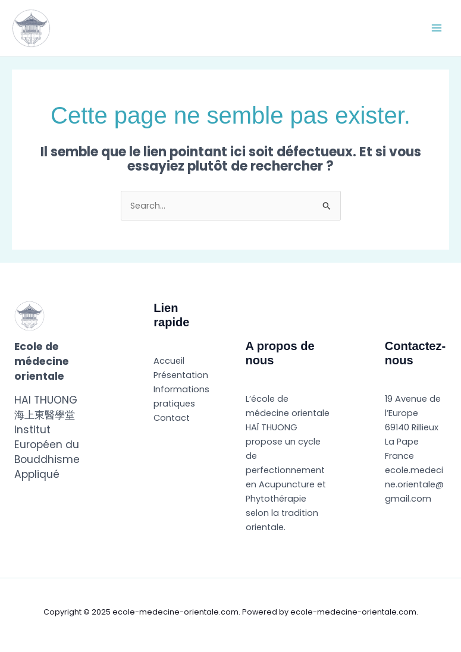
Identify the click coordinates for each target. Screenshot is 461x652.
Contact (171, 418)
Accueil (168, 361)
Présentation (180, 375)
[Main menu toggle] (436, 27)
